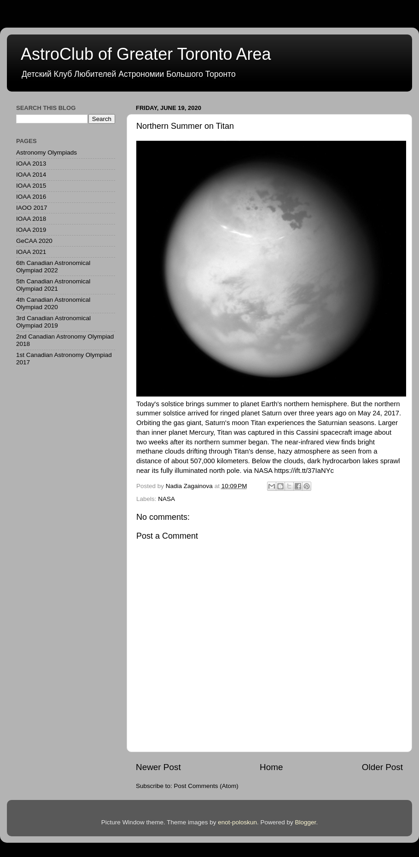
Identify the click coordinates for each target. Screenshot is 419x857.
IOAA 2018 (31, 218)
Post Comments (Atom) (206, 785)
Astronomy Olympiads (46, 152)
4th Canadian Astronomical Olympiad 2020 (53, 303)
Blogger (305, 822)
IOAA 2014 (31, 174)
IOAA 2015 (31, 185)
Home (271, 767)
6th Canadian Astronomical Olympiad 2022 (53, 266)
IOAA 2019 (31, 229)
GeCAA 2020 (34, 240)
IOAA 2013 (31, 163)
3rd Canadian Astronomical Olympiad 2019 (53, 322)
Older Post (382, 767)
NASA (166, 498)
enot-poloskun (237, 822)
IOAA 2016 (31, 196)
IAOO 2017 (31, 207)
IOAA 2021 (31, 251)
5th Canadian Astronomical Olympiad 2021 (53, 285)
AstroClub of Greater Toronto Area (146, 54)
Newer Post (158, 767)
